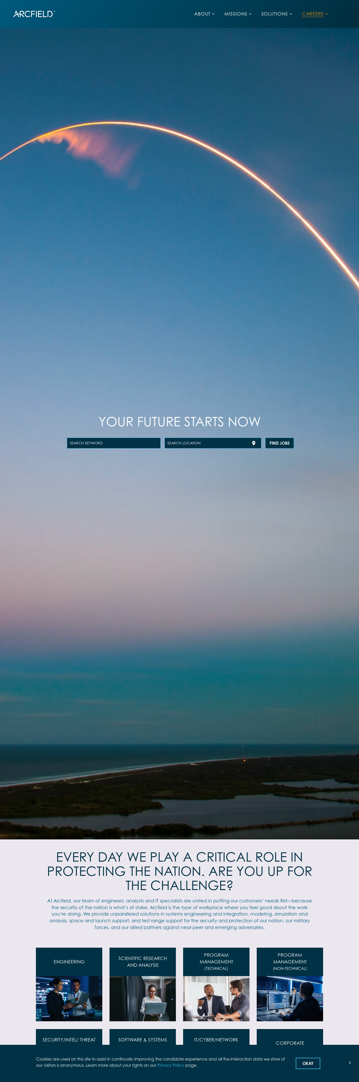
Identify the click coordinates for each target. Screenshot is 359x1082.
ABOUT (202, 14)
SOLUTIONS (274, 14)
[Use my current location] (253, 443)
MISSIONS (235, 14)
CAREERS (313, 14)
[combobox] (114, 443)
